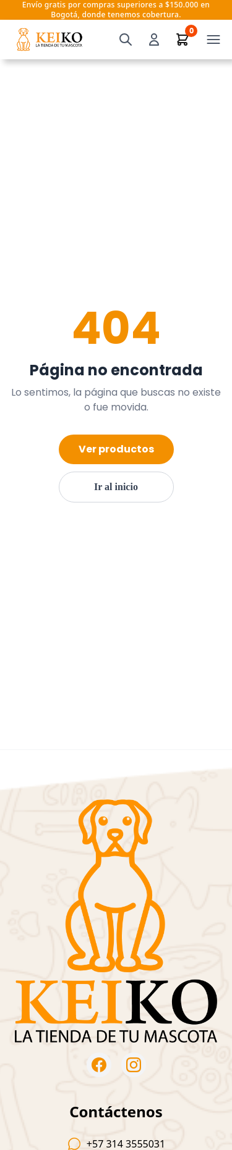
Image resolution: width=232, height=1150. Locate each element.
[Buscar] (125, 39)
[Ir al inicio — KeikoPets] (49, 39)
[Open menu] (213, 39)
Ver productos (116, 449)
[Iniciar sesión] (154, 39)
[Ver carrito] (182, 39)
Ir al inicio (116, 486)
